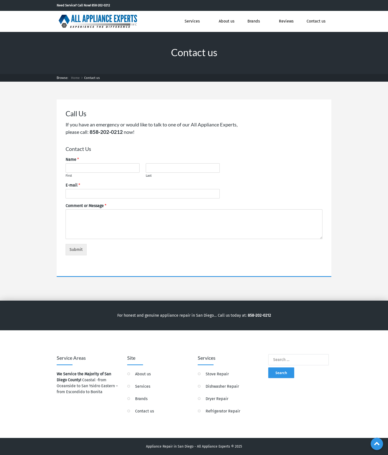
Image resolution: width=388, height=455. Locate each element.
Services (192, 21)
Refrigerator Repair (223, 411)
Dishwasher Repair (222, 386)
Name (72, 159)
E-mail (73, 185)
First (69, 175)
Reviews (286, 21)
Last (149, 175)
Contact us (316, 21)
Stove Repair (217, 374)
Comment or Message (86, 205)
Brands (253, 21)
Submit (76, 249)
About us (226, 21)
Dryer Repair (217, 398)
